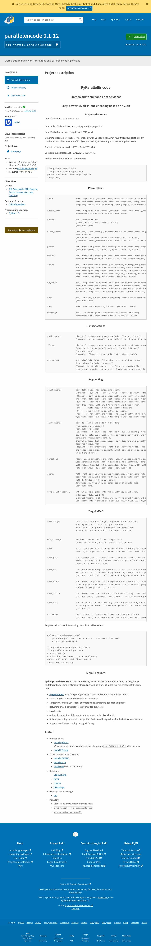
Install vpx (59, 766)
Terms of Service (129, 850)
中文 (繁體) (106, 923)
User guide (19, 858)
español (21, 923)
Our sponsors (57, 865)
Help (94, 19)
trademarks (103, 897)
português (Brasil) (51, 923)
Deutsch (84, 923)
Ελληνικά (75, 923)
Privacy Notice (130, 862)
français (30, 923)
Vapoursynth (60, 774)
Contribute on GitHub (92, 854)
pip (55, 795)
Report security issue (130, 854)
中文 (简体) (94, 923)
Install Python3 (61, 742)
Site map (75, 908)
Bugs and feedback (94, 850)
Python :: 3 (14, 213)
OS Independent (17, 204)
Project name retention (19, 862)
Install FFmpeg (61, 750)
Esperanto (135, 923)
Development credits (92, 865)
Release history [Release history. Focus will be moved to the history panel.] (16, 87)
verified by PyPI (30, 111)
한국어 (144, 923)
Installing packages (19, 850)
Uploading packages (19, 854)
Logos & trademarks (57, 862)
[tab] (21, 80)
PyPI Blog (55, 850)
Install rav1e (60, 762)
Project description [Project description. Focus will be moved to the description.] (18, 80)
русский (117, 923)
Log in (128, 19)
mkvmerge (59, 787)
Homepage (14, 151)
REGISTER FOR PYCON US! (78, 8)
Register (140, 19)
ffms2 (56, 779)
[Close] (147, 4)
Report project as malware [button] (21, 230)
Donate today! (75, 892)
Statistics (57, 858)
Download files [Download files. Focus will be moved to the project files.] (16, 95)
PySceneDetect (56, 694)
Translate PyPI (93, 858)
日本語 (38, 923)
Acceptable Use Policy (129, 865)
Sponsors (115, 19)
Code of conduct (130, 858)
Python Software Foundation (74, 900)
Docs (103, 19)
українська (64, 923)
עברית (125, 923)
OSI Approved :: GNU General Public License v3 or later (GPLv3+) (23, 192)
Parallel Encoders (25, 168)
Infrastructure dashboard (55, 854)
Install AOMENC (61, 758)
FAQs (20, 865)
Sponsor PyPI (94, 862)
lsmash (57, 783)
